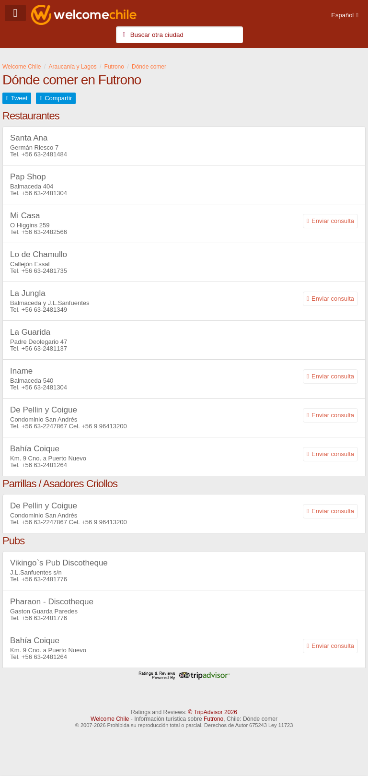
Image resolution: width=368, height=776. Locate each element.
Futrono (213, 719)
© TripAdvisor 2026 (212, 712)
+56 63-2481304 (44, 193)
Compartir (58, 98)
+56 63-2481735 (44, 270)
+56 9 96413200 (103, 426)
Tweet (19, 98)
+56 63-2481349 (44, 309)
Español (342, 15)
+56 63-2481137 (44, 348)
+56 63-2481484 (44, 154)
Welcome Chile (110, 719)
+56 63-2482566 (44, 231)
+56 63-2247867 (44, 426)
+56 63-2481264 (44, 465)
